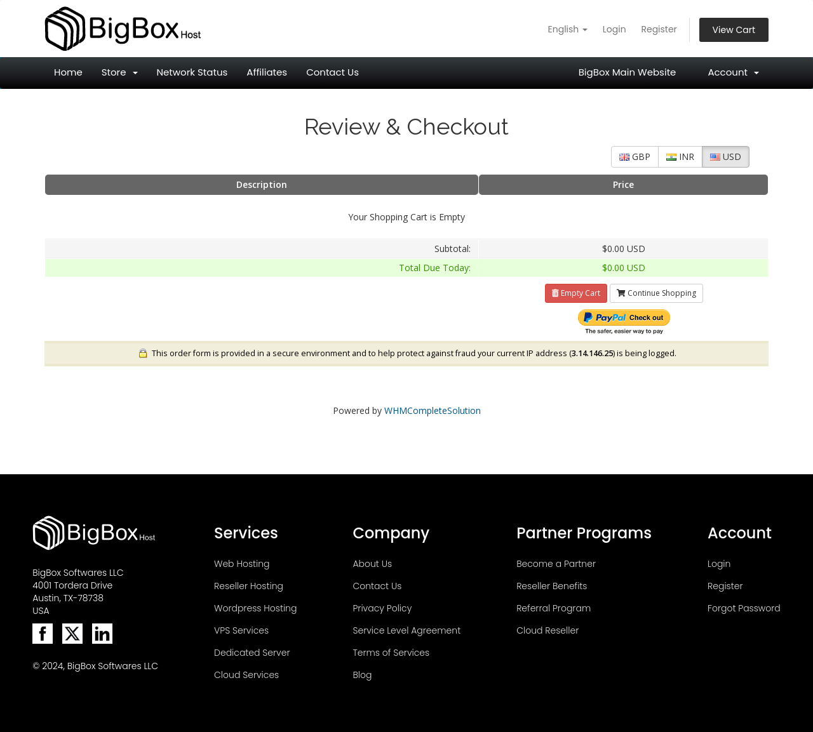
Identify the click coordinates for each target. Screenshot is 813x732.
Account (733, 72)
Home (68, 72)
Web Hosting (242, 563)
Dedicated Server (252, 652)
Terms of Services (391, 652)
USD (725, 156)
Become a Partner (556, 563)
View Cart (734, 29)
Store (120, 72)
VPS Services (241, 630)
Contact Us (332, 72)
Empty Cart (576, 293)
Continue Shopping (656, 293)
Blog (362, 675)
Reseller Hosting (248, 586)
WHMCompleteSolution (432, 410)
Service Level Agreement (406, 630)
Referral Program (553, 608)
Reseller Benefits (551, 586)
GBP (634, 156)
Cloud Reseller (547, 630)
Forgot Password (744, 608)
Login (614, 29)
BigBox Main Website (627, 72)
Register (658, 29)
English (568, 29)
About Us (372, 563)
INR (680, 156)
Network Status (192, 72)
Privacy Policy (382, 608)
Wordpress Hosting (255, 608)
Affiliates (266, 72)
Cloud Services (246, 675)
